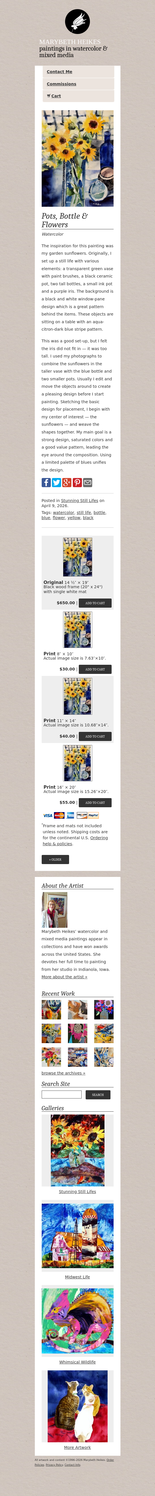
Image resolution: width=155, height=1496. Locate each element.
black (88, 517)
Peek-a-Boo (51, 1009)
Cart (56, 96)
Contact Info (72, 1464)
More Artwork (78, 1410)
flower (59, 517)
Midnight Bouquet (104, 1009)
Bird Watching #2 (77, 1009)
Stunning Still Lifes (79, 500)
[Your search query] (62, 1095)
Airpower (104, 1033)
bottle (99, 512)
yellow (74, 517)
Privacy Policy (54, 1464)
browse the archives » (64, 1073)
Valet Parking (77, 1057)
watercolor (63, 512)
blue (46, 517)
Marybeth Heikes (70, 41)
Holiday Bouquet (51, 1057)
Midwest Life (78, 1239)
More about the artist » (65, 977)
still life (84, 512)
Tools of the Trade (104, 1057)
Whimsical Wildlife (78, 1324)
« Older (55, 860)
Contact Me (59, 71)
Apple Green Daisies (51, 1033)
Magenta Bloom (77, 1033)
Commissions (61, 84)
